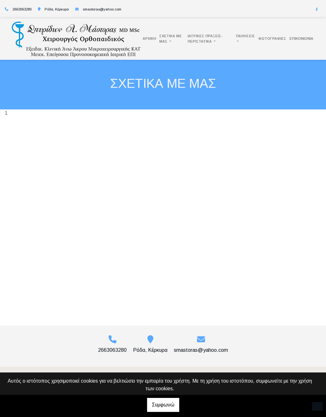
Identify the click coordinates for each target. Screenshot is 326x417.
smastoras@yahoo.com (102, 9)
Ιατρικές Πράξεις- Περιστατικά (205, 38)
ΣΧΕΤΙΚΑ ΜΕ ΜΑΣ (170, 38)
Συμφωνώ (163, 404)
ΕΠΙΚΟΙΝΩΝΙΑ (301, 38)
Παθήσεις (245, 36)
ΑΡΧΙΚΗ (149, 38)
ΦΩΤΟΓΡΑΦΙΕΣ (272, 38)
